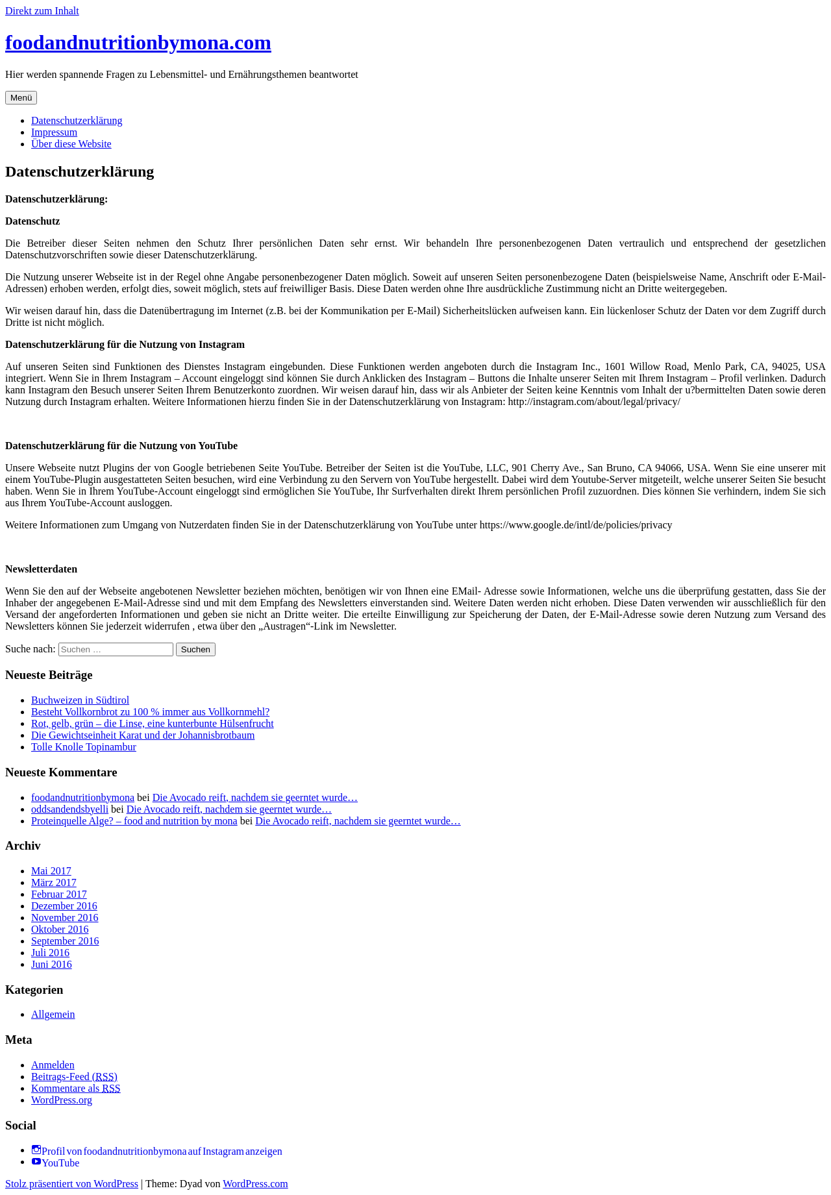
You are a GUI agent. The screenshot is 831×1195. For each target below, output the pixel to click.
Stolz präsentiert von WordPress (71, 1183)
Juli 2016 (50, 952)
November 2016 (65, 917)
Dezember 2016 (64, 905)
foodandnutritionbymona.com (138, 42)
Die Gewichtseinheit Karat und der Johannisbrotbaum (142, 735)
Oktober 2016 (59, 929)
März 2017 (54, 882)
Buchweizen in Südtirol (80, 700)
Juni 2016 (51, 964)
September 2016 (65, 940)
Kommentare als (76, 1088)
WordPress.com (255, 1183)
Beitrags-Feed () (74, 1076)
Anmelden (53, 1064)
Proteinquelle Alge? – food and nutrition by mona (134, 820)
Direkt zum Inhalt (42, 10)
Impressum (54, 132)
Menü (21, 98)
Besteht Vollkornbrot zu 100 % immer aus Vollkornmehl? (150, 711)
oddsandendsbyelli (69, 809)
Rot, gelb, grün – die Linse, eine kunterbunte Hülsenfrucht (152, 723)
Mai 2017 (51, 870)
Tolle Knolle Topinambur (83, 746)
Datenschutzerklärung (76, 120)
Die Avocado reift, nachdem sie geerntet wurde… (255, 797)
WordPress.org (61, 1099)
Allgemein (53, 1014)
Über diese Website (71, 143)
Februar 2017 (59, 894)
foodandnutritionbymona (82, 797)
